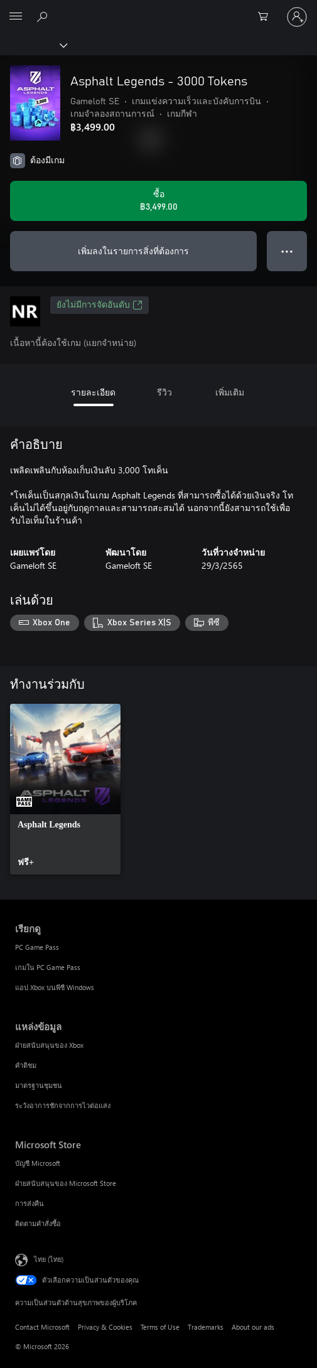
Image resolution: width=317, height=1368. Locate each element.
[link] (65, 789)
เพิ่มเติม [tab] (229, 392)
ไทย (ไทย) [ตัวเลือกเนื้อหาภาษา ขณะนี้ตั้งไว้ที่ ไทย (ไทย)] (48, 1258)
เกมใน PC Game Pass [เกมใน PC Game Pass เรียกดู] (47, 967)
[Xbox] (32, 44)
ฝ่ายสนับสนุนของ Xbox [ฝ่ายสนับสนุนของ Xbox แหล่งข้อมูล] (49, 1045)
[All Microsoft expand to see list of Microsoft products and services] (16, 17)
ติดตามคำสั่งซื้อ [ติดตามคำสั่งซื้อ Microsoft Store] (38, 1223)
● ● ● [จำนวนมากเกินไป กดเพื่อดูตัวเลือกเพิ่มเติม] (287, 250)
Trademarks (205, 1327)
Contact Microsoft (42, 1327)
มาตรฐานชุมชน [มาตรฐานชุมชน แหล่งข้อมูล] (38, 1085)
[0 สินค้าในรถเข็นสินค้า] (267, 17)
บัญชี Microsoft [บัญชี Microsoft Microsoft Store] (37, 1163)
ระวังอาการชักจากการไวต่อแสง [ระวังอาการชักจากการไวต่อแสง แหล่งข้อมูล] (62, 1105)
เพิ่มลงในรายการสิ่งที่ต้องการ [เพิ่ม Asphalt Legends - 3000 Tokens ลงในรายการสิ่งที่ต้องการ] (133, 251)
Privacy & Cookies (105, 1327)
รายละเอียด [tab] (93, 392)
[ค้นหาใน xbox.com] (44, 16)
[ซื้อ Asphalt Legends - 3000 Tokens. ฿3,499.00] (158, 201)
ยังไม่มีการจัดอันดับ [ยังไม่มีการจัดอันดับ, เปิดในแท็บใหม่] (99, 305)
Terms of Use (160, 1327)
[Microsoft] (158, 9)
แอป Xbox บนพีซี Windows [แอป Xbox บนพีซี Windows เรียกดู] (54, 987)
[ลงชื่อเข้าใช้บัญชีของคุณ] (297, 17)
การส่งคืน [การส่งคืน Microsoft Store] (29, 1203)
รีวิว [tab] (164, 392)
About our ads (253, 1327)
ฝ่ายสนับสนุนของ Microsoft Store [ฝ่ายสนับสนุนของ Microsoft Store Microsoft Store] (65, 1183)
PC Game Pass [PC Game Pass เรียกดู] (37, 947)
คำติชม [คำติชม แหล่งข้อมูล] (25, 1065)
